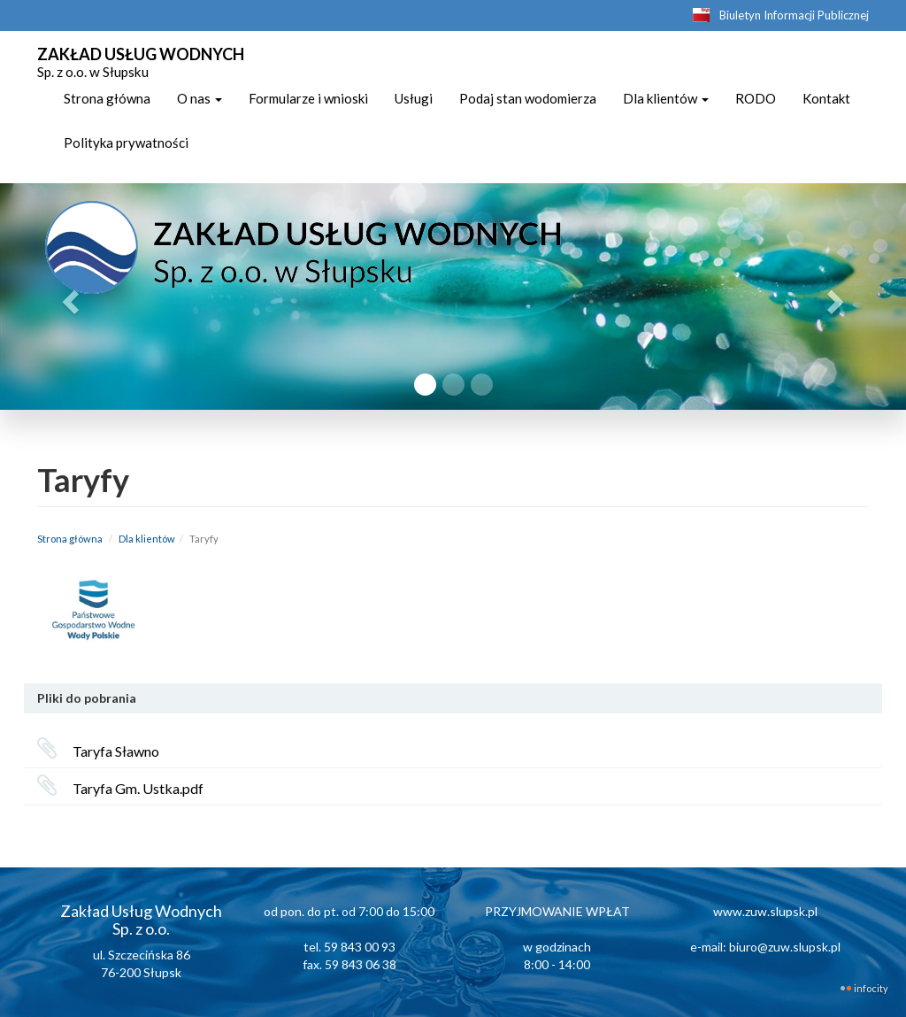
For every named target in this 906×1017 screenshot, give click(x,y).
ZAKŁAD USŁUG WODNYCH (140, 60)
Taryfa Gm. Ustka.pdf (138, 788)
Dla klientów (666, 98)
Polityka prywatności (126, 142)
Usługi (414, 98)
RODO (755, 98)
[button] (68, 296)
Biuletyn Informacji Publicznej (794, 15)
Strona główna (107, 98)
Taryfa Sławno (116, 751)
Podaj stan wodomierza (527, 98)
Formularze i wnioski (308, 98)
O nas (199, 98)
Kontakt (826, 98)
